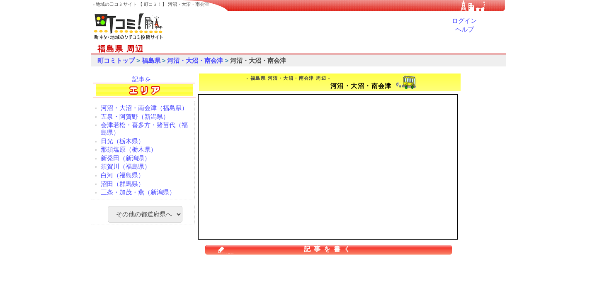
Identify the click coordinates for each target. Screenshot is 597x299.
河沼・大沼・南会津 (195, 60)
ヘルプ (464, 29)
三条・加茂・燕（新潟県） (138, 192)
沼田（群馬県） (122, 184)
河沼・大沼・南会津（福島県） (144, 108)
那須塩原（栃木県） (129, 149)
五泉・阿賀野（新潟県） (135, 116)
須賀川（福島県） (125, 166)
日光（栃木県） (122, 141)
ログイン (464, 20)
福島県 (151, 60)
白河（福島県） (122, 175)
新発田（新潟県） (125, 158)
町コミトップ (116, 60)
